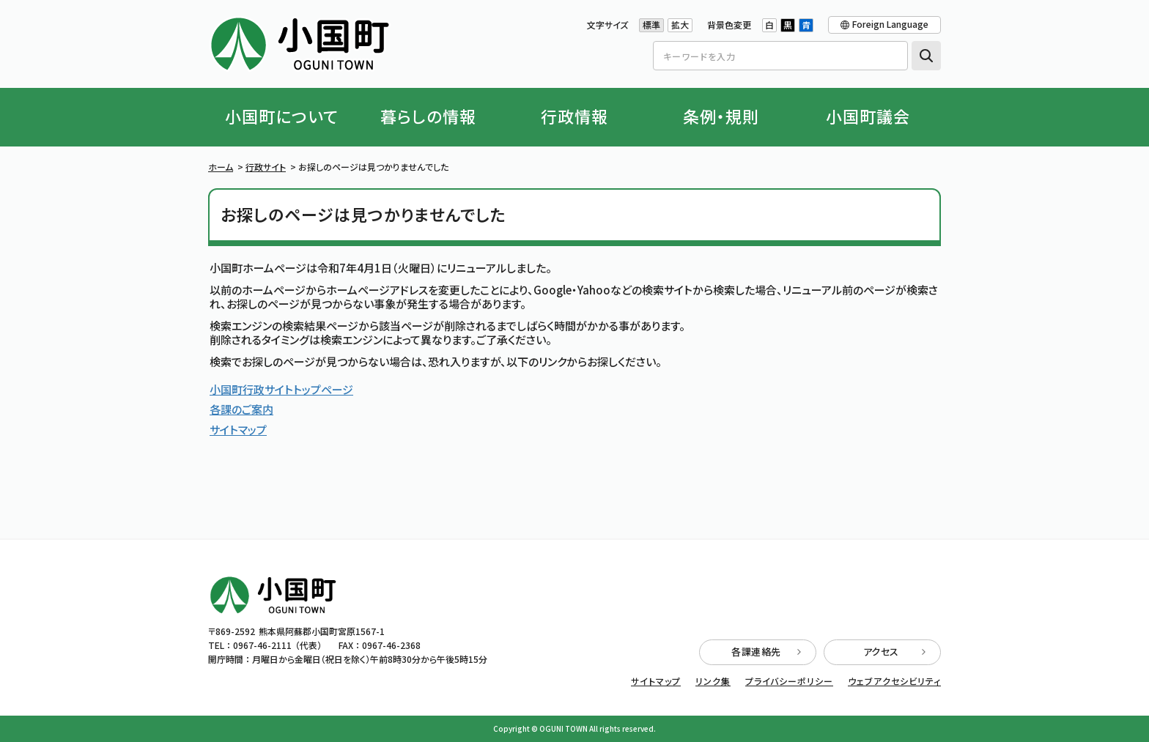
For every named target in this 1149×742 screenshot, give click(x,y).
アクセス (894, 651)
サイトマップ (238, 429)
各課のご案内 (241, 409)
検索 (926, 55)
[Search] (780, 55)
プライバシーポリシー (789, 681)
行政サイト (265, 166)
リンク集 (713, 681)
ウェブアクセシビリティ (894, 681)
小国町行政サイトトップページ (281, 389)
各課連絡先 (766, 651)
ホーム (220, 166)
